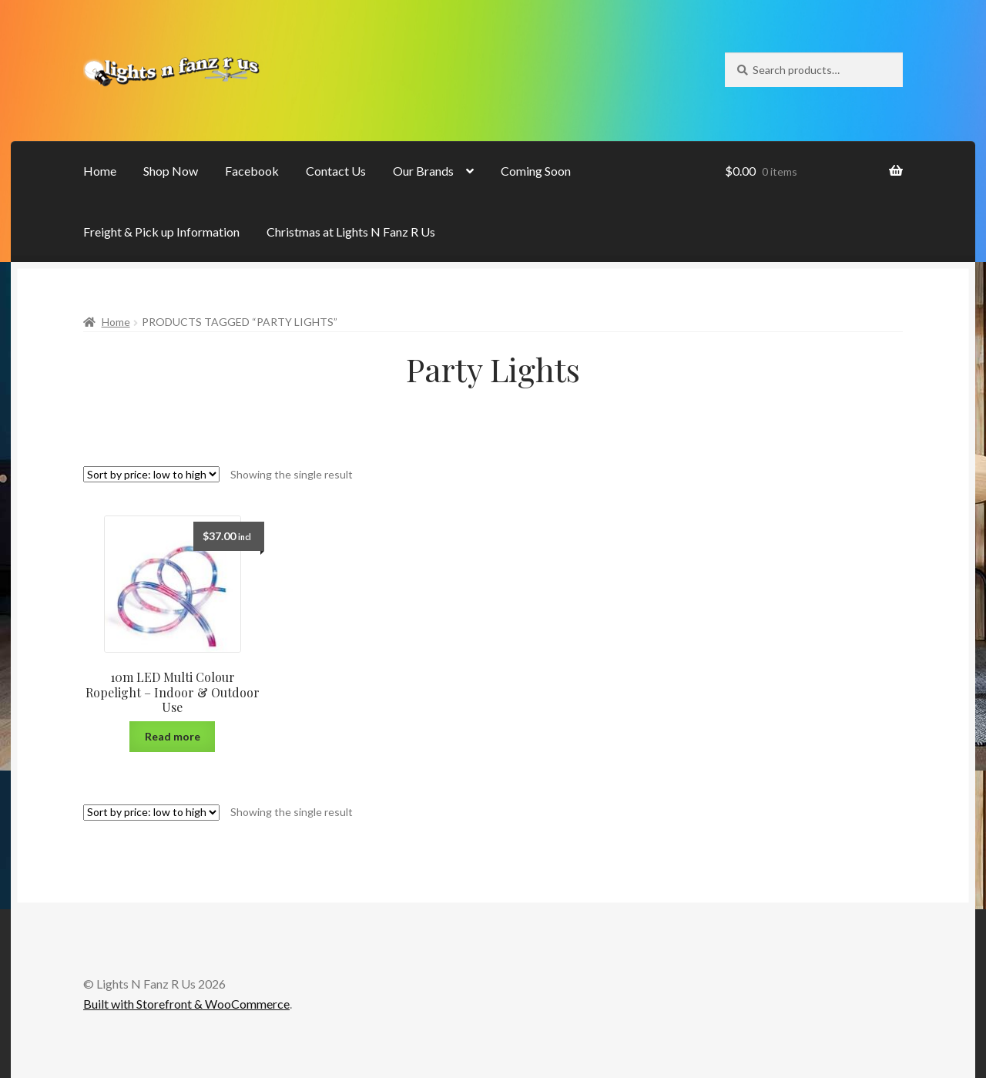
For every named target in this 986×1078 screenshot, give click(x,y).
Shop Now (170, 170)
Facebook (252, 170)
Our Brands (423, 170)
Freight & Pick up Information (161, 231)
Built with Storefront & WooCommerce (186, 1003)
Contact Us (336, 170)
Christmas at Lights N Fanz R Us (351, 231)
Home (99, 170)
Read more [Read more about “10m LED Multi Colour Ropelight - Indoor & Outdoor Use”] (172, 736)
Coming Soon (536, 170)
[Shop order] (151, 474)
